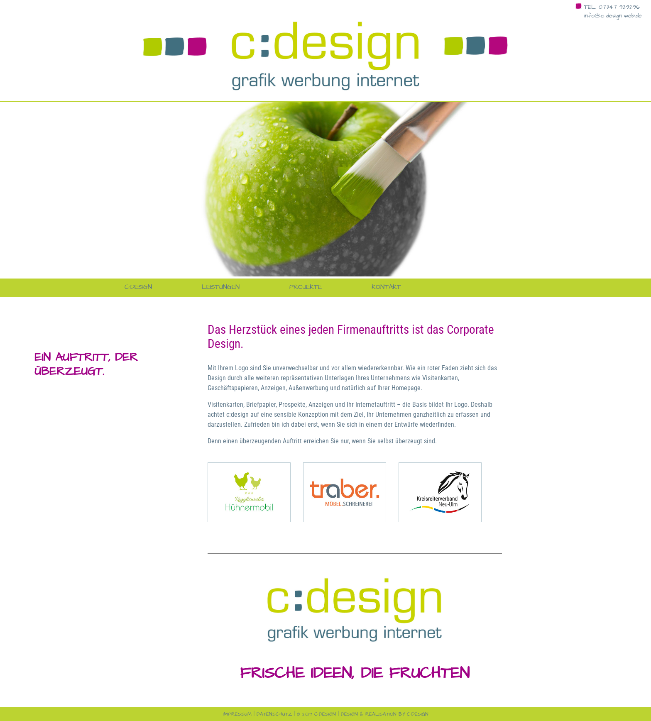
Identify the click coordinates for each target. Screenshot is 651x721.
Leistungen (221, 286)
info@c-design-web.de (613, 16)
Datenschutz (274, 714)
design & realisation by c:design (384, 714)
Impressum (237, 714)
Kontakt (386, 286)
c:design (138, 286)
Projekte (305, 286)
